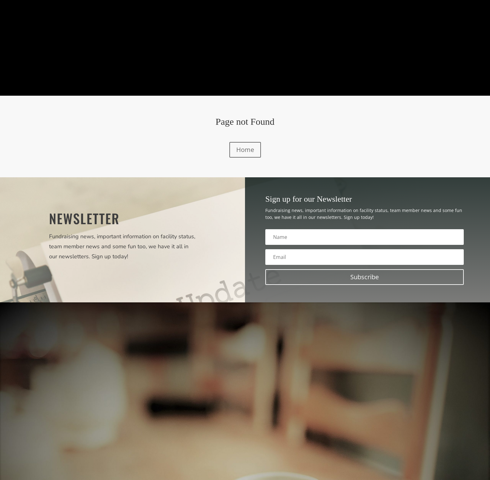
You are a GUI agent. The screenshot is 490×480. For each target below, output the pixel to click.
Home (245, 149)
